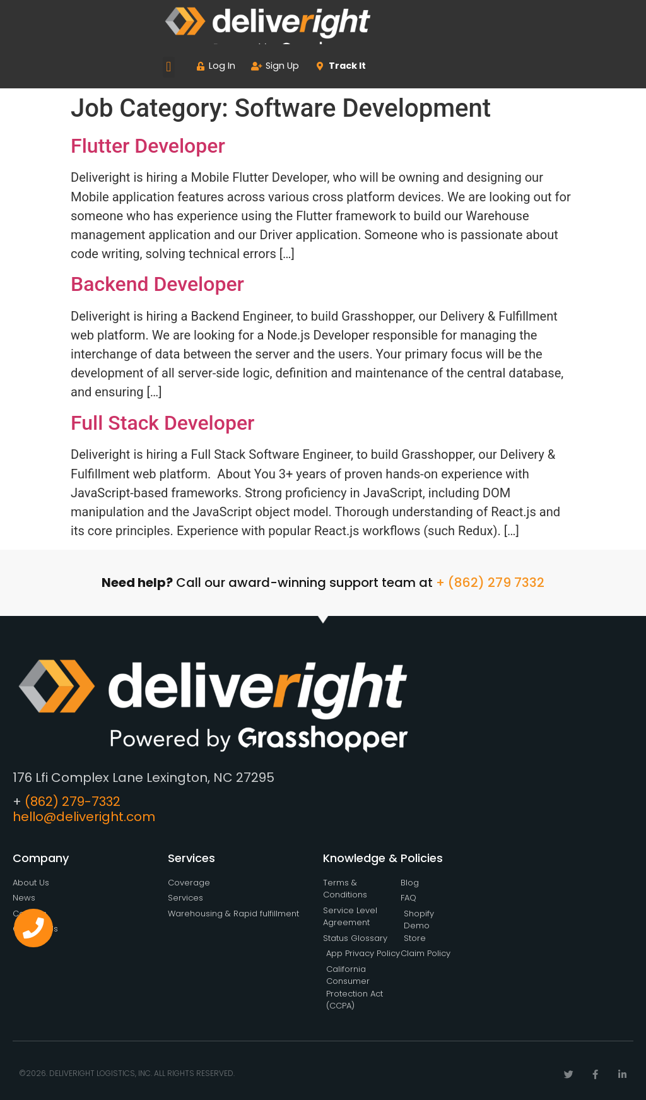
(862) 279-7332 (72, 801)
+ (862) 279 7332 (490, 582)
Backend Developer (157, 284)
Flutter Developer (148, 146)
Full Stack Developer (162, 423)
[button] (169, 67)
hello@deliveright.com (84, 816)
